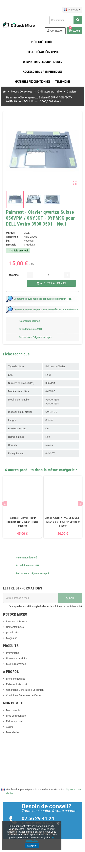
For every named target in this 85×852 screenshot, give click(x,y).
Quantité (14, 274)
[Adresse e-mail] (30, 598)
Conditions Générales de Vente (23, 695)
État (8, 240)
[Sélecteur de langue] (72, 10)
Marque (10, 232)
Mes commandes (16, 715)
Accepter (31, 845)
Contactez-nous (15, 626)
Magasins (11, 638)
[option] (22, 509)
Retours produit (14, 721)
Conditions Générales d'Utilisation (25, 689)
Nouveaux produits (16, 658)
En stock (11, 244)
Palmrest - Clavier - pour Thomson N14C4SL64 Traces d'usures (22, 522)
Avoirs (9, 726)
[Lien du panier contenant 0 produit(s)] (74, 30)
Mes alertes (12, 732)
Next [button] (80, 503)
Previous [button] (4, 503)
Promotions (12, 652)
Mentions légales (15, 678)
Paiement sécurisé (16, 684)
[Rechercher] (65, 20)
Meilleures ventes (16, 663)
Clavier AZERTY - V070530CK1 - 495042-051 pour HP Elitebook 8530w (63, 522)
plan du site (12, 632)
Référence (12, 236)
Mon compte (13, 710)
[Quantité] (48, 275)
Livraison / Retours (16, 621)
